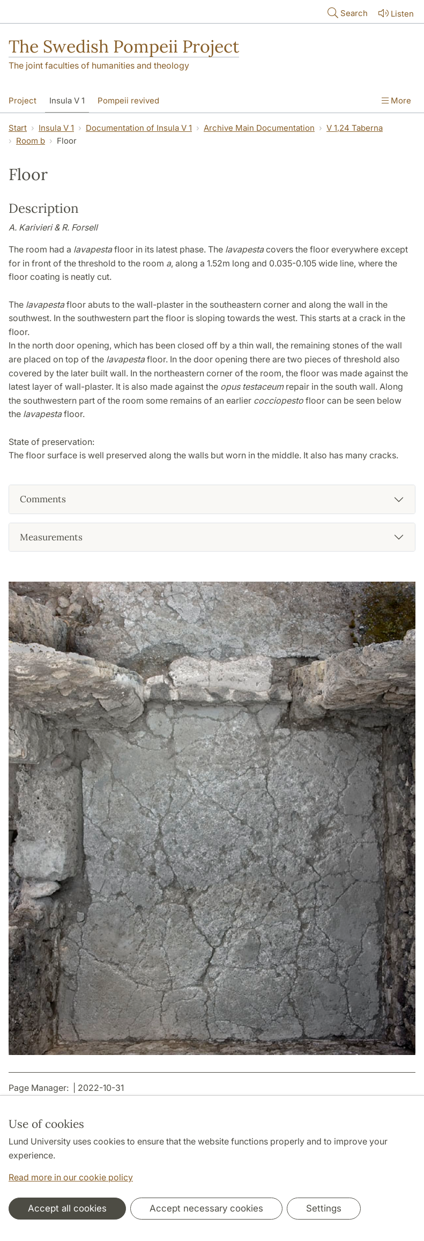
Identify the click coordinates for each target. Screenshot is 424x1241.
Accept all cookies (67, 1208)
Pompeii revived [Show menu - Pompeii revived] (128, 100)
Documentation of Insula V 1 (139, 128)
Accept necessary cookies (206, 1208)
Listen (395, 13)
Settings (323, 1208)
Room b (30, 141)
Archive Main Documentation (259, 128)
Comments (43, 499)
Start (18, 128)
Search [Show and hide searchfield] (346, 12)
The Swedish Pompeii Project (124, 46)
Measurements (51, 537)
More (396, 100)
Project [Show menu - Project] (22, 100)
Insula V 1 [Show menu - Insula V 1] (67, 100)
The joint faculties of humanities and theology (99, 65)
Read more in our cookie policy (71, 1177)
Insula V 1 (56, 128)
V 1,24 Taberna (354, 128)
